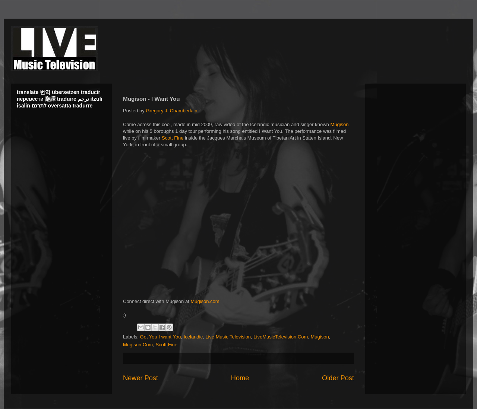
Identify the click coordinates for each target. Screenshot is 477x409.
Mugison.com (204, 301)
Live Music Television (228, 337)
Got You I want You (160, 337)
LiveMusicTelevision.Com (280, 337)
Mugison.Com (138, 344)
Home (240, 378)
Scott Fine (173, 138)
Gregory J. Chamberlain (171, 110)
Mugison (339, 124)
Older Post (338, 378)
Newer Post (140, 378)
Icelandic (193, 337)
